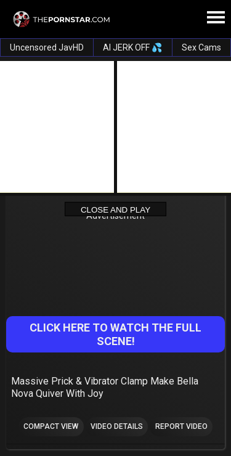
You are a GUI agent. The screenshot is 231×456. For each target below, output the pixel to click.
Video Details (117, 426)
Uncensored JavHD (47, 47)
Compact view (50, 426)
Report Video (181, 426)
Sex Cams (201, 47)
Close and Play (115, 209)
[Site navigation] (215, 18)
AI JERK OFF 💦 (132, 47)
